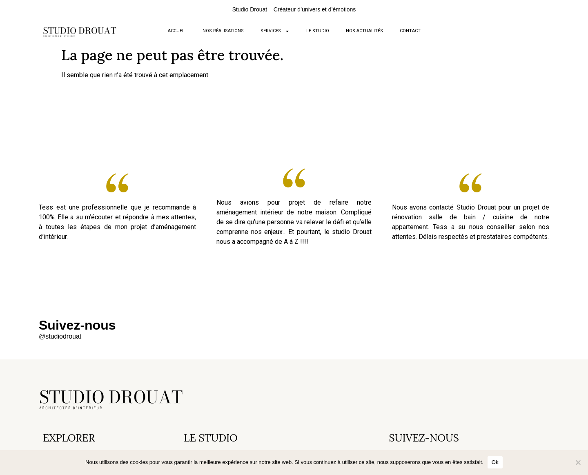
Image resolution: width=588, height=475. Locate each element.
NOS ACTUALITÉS (364, 30)
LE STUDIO (317, 30)
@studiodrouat (60, 336)
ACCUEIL (177, 30)
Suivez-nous (77, 325)
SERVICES (275, 31)
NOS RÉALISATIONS (223, 30)
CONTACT (410, 30)
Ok (495, 462)
